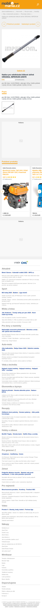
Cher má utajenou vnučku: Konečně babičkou (14, 317)
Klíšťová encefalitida (7, 479)
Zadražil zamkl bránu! (8, 520)
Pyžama (4, 567)
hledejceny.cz (5, 528)
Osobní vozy (5, 532)
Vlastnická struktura (31, 606)
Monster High (5, 560)
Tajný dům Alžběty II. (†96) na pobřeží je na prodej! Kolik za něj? (19, 320)
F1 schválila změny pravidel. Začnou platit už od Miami (17, 361)
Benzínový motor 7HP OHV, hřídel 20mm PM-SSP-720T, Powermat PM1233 (15, 172)
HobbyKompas (6, 541)
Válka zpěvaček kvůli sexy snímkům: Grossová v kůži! (16, 322)
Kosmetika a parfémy (7, 570)
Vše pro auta (28, 11)
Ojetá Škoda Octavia (7, 548)
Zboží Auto (5, 546)
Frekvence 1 (5, 593)
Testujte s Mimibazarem (8, 558)
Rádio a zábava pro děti (8, 591)
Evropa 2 (4, 595)
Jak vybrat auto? (6, 551)
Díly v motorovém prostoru (11, 14)
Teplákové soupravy (7, 572)
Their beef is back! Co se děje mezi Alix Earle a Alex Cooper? (18, 461)
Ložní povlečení (6, 576)
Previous (3, 191)
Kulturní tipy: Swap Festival (9, 340)
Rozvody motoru (26, 14)
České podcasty (6, 589)
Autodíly (36, 11)
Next (39, 191)
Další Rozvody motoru (9, 168)
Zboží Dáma (5, 534)
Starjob (4, 586)
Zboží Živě (5, 530)
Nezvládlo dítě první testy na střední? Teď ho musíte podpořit (18, 477)
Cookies (11, 606)
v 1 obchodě (7, 215)
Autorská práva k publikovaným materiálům (14, 603)
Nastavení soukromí (19, 606)
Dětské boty (5, 574)
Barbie (3, 563)
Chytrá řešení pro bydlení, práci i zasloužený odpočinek (17, 482)
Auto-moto (19, 11)
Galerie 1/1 (21, 71)
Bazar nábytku (6, 579)
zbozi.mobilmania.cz (8, 11)
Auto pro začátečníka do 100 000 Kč (12, 544)
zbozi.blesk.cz (5, 537)
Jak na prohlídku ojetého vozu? (10, 539)
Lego (3, 565)
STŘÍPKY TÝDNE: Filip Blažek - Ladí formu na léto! (16, 338)
